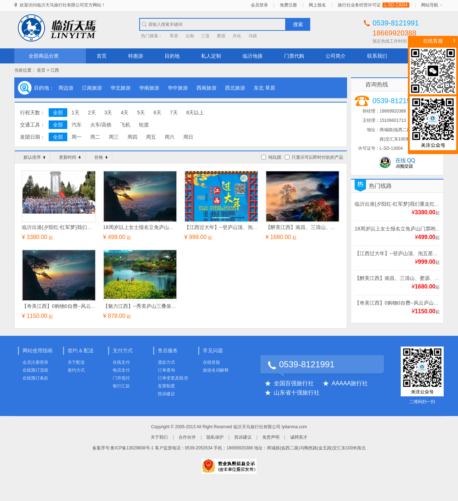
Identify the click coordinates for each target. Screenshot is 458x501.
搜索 (298, 24)
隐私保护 (215, 437)
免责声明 (270, 437)
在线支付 (121, 362)
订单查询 (166, 370)
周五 (151, 137)
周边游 (65, 88)
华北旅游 (121, 88)
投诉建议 (166, 393)
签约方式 (76, 370)
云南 (189, 35)
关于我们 (159, 437)
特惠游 (135, 56)
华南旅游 (149, 88)
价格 (101, 157)
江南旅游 (92, 88)
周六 (170, 137)
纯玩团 (274, 157)
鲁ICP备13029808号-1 (132, 447)
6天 (157, 112)
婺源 (221, 35)
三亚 (205, 35)
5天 (141, 112)
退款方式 (166, 362)
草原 (174, 35)
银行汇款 (121, 385)
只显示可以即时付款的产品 (317, 157)
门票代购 (294, 56)
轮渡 (144, 125)
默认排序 (34, 157)
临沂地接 (253, 56)
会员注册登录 (35, 362)
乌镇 (252, 35)
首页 (102, 56)
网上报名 (317, 5)
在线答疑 (211, 362)
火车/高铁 (101, 125)
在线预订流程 (35, 370)
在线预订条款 (35, 378)
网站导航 (429, 5)
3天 (108, 112)
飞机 (125, 125)
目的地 (172, 56)
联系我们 (377, 56)
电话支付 (121, 370)
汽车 (77, 125)
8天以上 (195, 112)
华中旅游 (178, 88)
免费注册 (288, 5)
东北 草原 (264, 88)
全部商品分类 (44, 56)
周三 (114, 137)
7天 (174, 112)
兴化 (237, 35)
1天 (75, 112)
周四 (132, 137)
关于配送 (76, 362)
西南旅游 (206, 88)
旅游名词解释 (216, 370)
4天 (124, 112)
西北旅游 (235, 88)
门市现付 (121, 378)
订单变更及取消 (173, 378)
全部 (58, 112)
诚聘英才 (298, 437)
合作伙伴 (187, 437)
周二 (95, 137)
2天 (92, 112)
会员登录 (259, 5)
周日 (188, 137)
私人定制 (211, 56)
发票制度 (166, 385)
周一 (77, 137)
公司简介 (336, 56)
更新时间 (70, 157)
